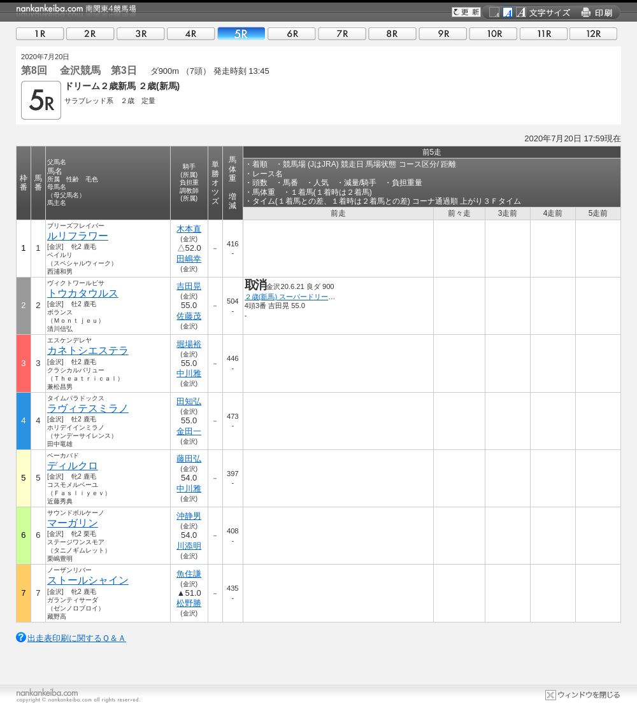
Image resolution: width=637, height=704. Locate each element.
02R (90, 33)
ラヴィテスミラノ (88, 408)
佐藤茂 (188, 316)
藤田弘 (188, 458)
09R (443, 33)
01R (40, 33)
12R (593, 33)
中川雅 (188, 373)
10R (493, 33)
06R (292, 33)
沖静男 (188, 516)
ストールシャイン (88, 580)
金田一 (188, 431)
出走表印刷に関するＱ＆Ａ (76, 638)
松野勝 (188, 603)
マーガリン (72, 522)
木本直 (188, 229)
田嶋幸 (188, 259)
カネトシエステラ (88, 350)
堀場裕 (188, 344)
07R (342, 33)
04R (191, 33)
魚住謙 (188, 574)
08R (392, 33)
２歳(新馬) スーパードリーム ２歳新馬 (308, 296)
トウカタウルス (82, 293)
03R (141, 33)
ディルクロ (72, 465)
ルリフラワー (77, 235)
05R (241, 33)
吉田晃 (188, 286)
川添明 (188, 546)
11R (543, 33)
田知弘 (188, 401)
